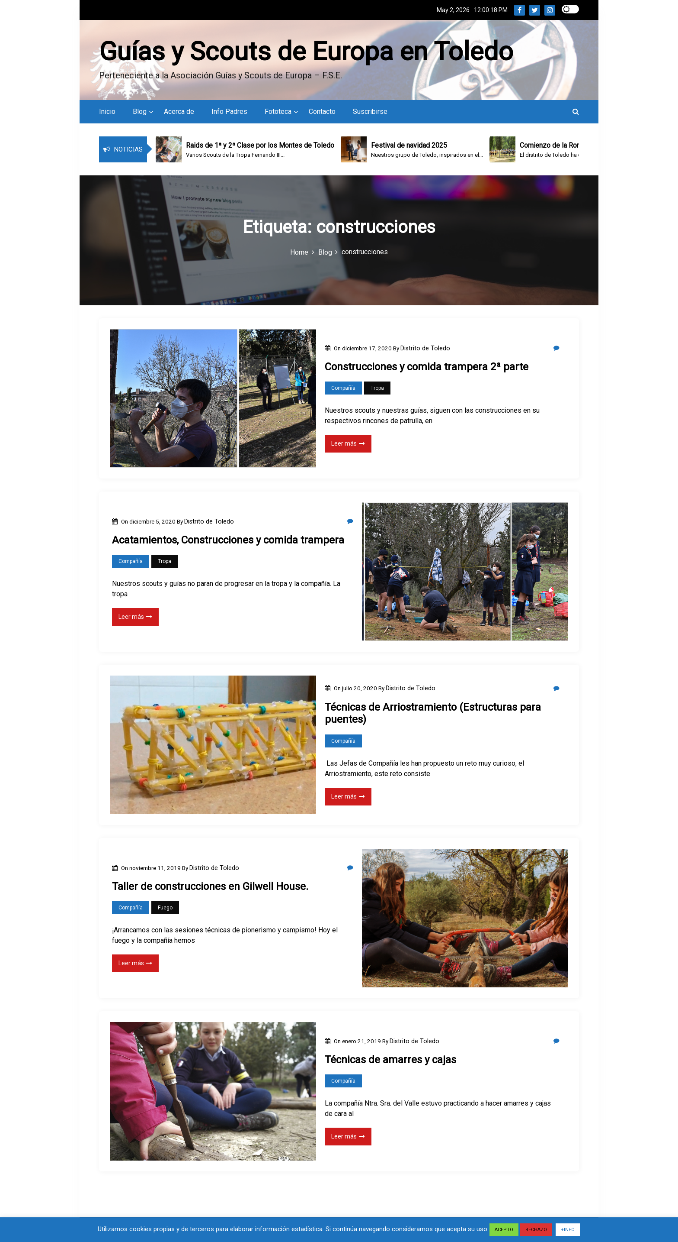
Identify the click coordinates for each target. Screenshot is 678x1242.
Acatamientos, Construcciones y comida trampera (228, 541)
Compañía (343, 389)
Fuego (165, 909)
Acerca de (179, 113)
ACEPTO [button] (504, 1229)
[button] (575, 113)
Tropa (377, 389)
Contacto (322, 113)
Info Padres (229, 113)
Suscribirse (370, 113)
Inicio (107, 113)
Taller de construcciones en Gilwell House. (210, 888)
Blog (140, 113)
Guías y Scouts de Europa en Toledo (306, 51)
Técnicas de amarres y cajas (390, 1061)
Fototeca (278, 113)
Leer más (348, 444)
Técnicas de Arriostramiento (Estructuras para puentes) (433, 714)
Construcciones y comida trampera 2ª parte (426, 368)
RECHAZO (536, 1229)
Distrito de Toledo (425, 349)
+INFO (568, 1229)
